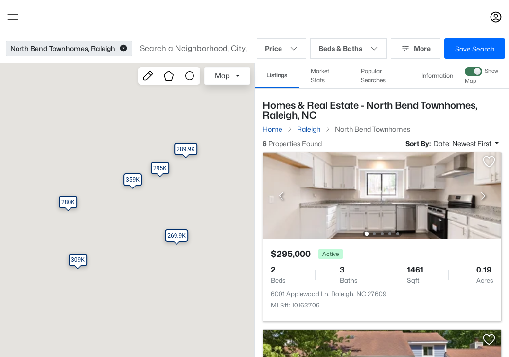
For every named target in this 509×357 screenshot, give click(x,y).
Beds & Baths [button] (348, 48)
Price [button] (281, 48)
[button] (12, 17)
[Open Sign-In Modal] (496, 17)
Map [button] (222, 75)
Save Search (474, 49)
